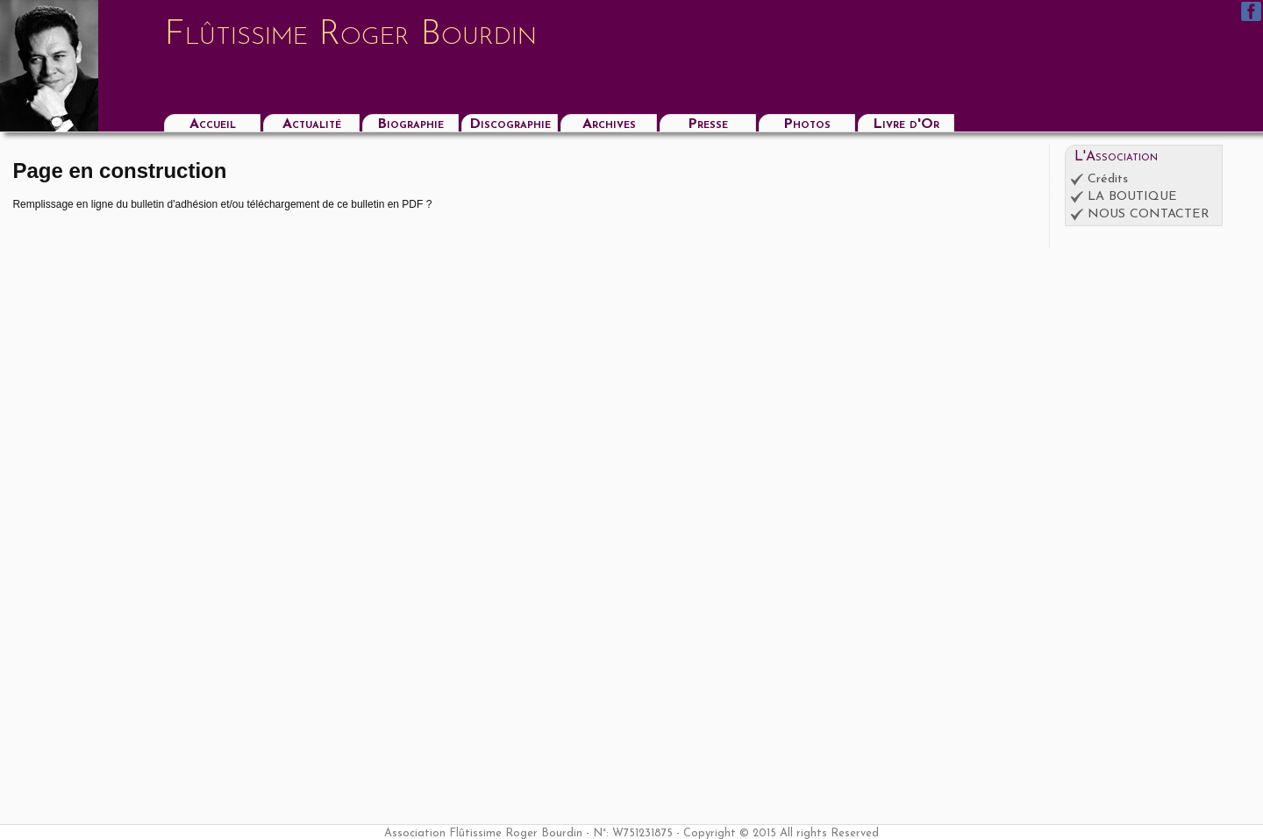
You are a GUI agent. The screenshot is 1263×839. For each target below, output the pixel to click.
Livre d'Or (906, 124)
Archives (609, 124)
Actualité (311, 124)
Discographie (510, 124)
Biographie (410, 124)
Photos (807, 124)
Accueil (212, 124)
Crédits (1108, 179)
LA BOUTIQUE (1132, 196)
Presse (708, 124)
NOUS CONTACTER (1148, 214)
